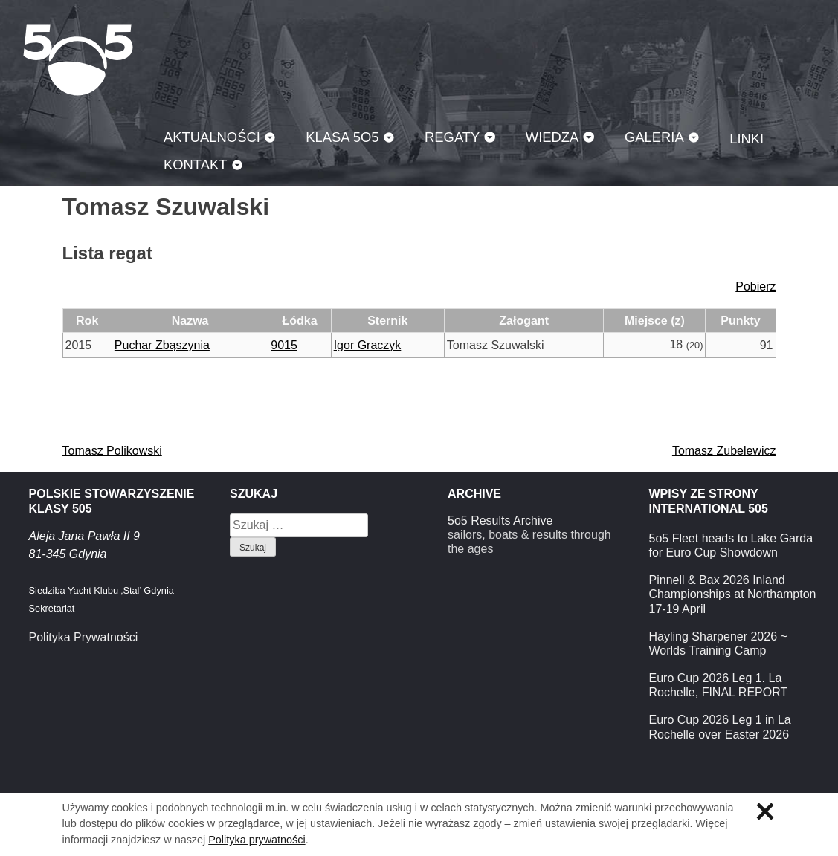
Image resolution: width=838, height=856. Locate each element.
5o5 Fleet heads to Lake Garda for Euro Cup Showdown (731, 545)
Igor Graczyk (368, 345)
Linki (746, 138)
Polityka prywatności (256, 840)
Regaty (452, 137)
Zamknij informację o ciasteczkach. (765, 811)
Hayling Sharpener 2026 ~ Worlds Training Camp (718, 643)
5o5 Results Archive (500, 520)
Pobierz (755, 286)
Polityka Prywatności (83, 637)
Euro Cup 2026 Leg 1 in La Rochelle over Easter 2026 (720, 726)
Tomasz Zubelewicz (724, 450)
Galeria (654, 137)
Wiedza (552, 137)
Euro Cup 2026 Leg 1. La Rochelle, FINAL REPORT (718, 685)
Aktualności (212, 137)
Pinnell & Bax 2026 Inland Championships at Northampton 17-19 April (732, 594)
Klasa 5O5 (78, 59)
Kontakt (196, 164)
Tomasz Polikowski (112, 450)
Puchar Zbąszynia (162, 345)
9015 (284, 345)
